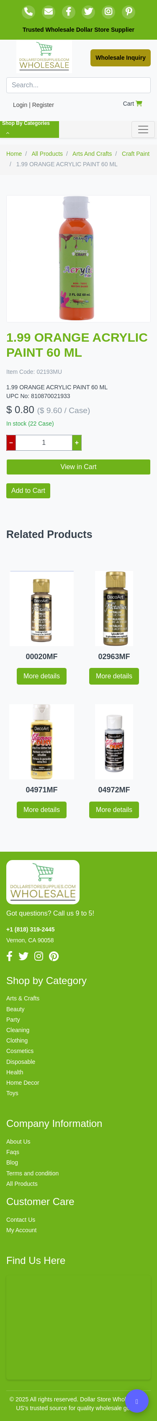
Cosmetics (19, 1051)
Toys (12, 1093)
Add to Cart (28, 490)
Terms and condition (32, 1173)
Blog (12, 1162)
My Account (21, 1230)
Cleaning (17, 1030)
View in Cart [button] (79, 466)
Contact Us (20, 1219)
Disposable (20, 1061)
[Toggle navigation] (143, 129)
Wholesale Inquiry (120, 57)
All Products (22, 1183)
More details (41, 676)
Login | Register (33, 105)
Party (13, 1019)
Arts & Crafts (22, 998)
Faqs (12, 1152)
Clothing (17, 1040)
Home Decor (22, 1082)
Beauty (15, 1009)
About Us (18, 1141)
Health (14, 1072)
